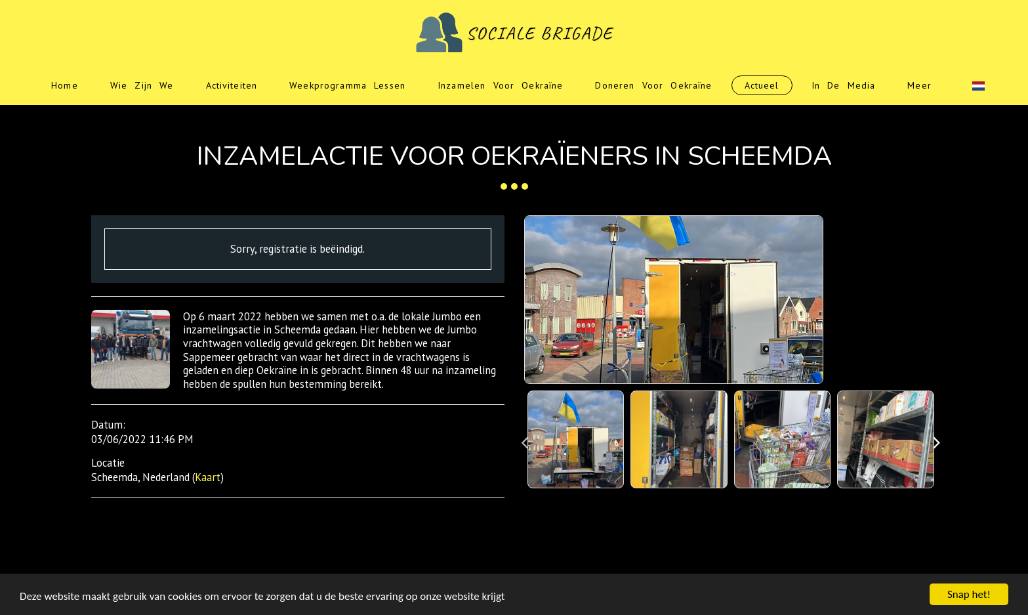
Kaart (207, 477)
